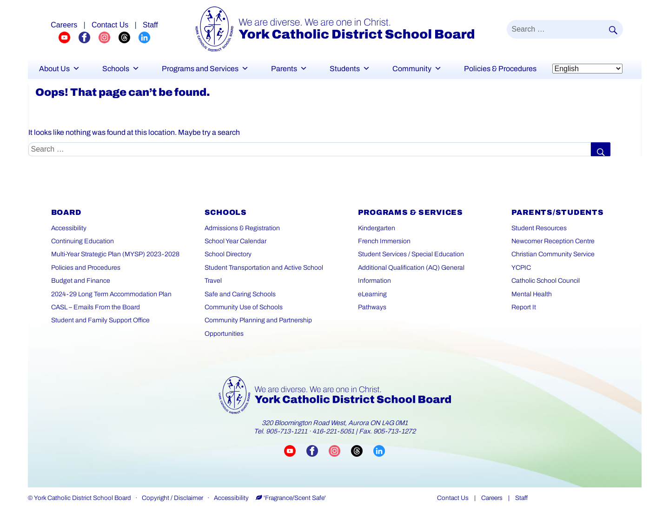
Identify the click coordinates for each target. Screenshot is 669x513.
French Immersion (384, 241)
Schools (120, 68)
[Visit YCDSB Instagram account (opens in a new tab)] (340, 450)
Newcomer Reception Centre (553, 241)
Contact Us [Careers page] (110, 25)
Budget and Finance (80, 280)
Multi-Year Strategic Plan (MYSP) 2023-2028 (115, 254)
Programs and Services (205, 68)
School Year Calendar (235, 241)
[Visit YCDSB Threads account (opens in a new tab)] (362, 450)
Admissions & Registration (242, 228)
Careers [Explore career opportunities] (64, 25)
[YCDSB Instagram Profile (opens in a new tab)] (109, 36)
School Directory (228, 254)
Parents (289, 68)
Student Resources (539, 228)
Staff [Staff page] (150, 25)
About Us (59, 68)
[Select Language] (587, 68)
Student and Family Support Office (100, 320)
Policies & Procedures (500, 69)
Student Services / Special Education (411, 254)
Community (417, 68)
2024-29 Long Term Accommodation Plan (111, 294)
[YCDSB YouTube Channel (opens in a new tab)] (69, 36)
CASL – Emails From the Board (95, 307)
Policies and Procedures (85, 267)
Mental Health (531, 294)
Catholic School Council (545, 280)
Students (350, 68)
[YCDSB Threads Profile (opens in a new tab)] (129, 36)
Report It (523, 307)
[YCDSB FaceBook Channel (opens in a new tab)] (89, 36)
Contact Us (453, 497)
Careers (492, 497)
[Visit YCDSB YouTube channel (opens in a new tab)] (295, 450)
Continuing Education (82, 241)
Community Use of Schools (244, 307)
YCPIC (521, 267)
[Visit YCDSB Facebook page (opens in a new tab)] (317, 450)
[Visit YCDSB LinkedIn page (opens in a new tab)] (379, 450)
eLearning (372, 294)
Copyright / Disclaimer (172, 497)
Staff (521, 497)
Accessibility (68, 228)
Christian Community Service (553, 254)
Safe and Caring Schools (240, 294)
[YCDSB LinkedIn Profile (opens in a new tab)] (144, 36)
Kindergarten (376, 228)
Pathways (372, 307)
